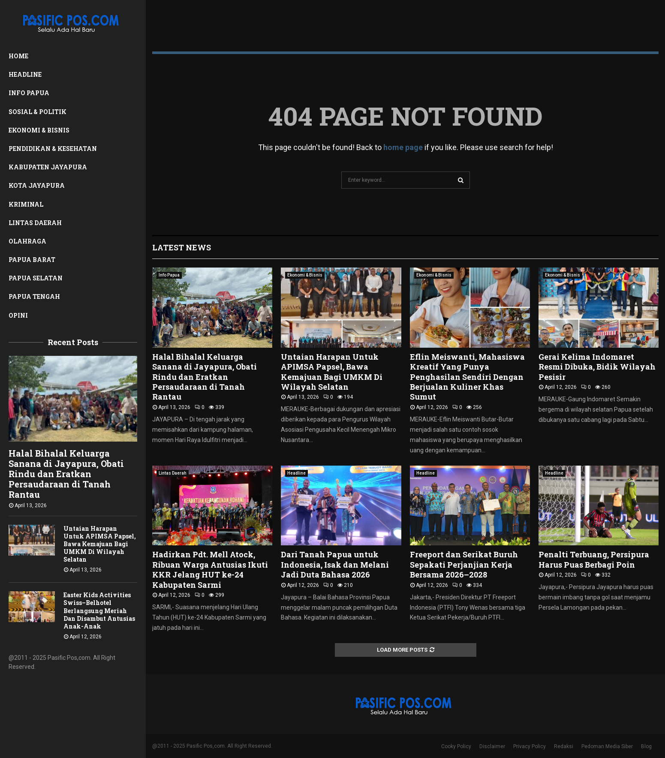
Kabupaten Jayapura (48, 167)
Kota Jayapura (37, 185)
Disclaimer (492, 746)
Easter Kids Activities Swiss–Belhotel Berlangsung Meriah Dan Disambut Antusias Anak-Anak (99, 610)
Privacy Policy (529, 746)
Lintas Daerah (35, 223)
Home (18, 56)
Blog (646, 746)
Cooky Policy (456, 746)
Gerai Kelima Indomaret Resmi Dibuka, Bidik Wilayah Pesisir (597, 367)
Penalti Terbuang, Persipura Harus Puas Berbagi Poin (594, 559)
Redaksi (563, 746)
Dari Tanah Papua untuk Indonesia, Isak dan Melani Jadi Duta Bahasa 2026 (335, 564)
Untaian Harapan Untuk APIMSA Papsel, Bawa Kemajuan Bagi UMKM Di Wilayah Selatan (99, 543)
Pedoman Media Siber (607, 746)
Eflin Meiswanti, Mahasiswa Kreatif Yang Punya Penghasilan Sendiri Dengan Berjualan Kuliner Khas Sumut (467, 377)
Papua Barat (32, 260)
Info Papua (29, 93)
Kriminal (26, 204)
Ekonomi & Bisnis (39, 130)
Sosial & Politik (37, 112)
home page (403, 147)
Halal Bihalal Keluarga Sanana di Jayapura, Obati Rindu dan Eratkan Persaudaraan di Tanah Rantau (66, 474)
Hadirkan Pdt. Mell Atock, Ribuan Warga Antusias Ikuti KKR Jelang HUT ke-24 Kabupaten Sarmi (210, 569)
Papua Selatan (36, 278)
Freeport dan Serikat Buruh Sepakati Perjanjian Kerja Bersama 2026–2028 (464, 564)
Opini (18, 315)
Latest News (181, 247)
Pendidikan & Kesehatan (53, 148)
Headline (25, 74)
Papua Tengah (34, 296)
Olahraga (27, 241)
